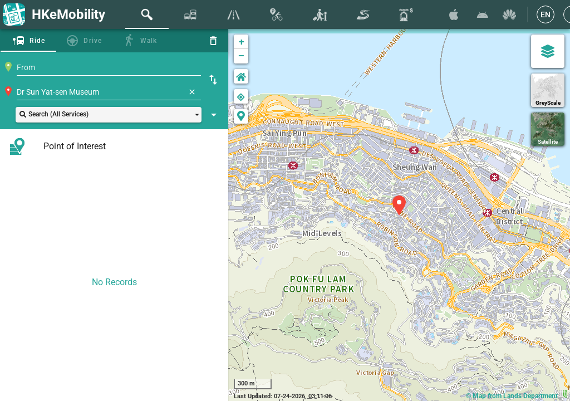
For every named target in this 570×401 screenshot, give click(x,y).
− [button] (241, 56)
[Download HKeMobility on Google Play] (482, 14)
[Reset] (213, 40)
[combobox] (109, 67)
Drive (92, 41)
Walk (149, 41)
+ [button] (241, 41)
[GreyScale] (547, 90)
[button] (109, 115)
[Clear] (192, 91)
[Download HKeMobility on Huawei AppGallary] (509, 14)
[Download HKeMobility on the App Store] (453, 14)
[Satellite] (547, 129)
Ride (38, 41)
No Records (114, 282)
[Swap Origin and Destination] (213, 80)
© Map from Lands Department (516, 396)
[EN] (545, 14)
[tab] (147, 14)
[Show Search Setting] (214, 115)
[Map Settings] (547, 51)
